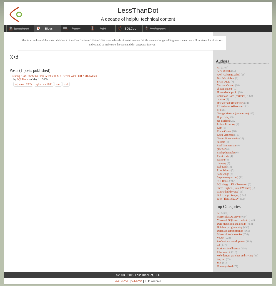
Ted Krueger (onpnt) (228, 195)
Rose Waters (224, 170)
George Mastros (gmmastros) (233, 113)
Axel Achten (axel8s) (228, 74)
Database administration (230, 230)
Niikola (221, 141)
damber (221, 99)
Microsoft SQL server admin (232, 220)
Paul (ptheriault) (226, 152)
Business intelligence (228, 248)
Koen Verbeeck (225, 134)
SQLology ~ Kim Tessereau (232, 184)
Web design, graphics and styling (235, 255)
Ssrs (219, 262)
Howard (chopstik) (227, 92)
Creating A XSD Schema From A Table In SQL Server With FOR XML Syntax (54, 76)
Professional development (231, 241)
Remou (221, 159)
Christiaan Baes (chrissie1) (231, 96)
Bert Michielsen (225, 78)
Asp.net (221, 259)
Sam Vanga (223, 174)
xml (58, 84)
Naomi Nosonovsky (228, 138)
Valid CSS (136, 281)
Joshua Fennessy (226, 124)
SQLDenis (222, 181)
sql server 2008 (43, 84)
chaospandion (224, 88)
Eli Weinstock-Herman (229, 106)
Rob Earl (222, 166)
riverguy (221, 163)
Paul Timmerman (226, 145)
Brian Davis (223, 81)
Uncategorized (225, 266)
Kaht (219, 127)
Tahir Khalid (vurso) (228, 191)
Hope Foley (223, 117)
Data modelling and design (231, 223)
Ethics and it (224, 252)
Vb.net (220, 237)
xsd (66, 84)
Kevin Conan (224, 131)
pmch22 (221, 149)
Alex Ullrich (224, 71)
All (218, 67)
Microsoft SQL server (229, 216)
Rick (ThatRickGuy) (228, 198)
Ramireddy (223, 156)
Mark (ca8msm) (225, 85)
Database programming (229, 227)
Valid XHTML (122, 281)
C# (218, 244)
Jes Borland (223, 120)
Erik (219, 110)
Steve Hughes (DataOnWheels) (234, 188)
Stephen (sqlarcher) (227, 177)
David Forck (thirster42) (230, 103)
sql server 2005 (23, 84)
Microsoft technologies (229, 234)
